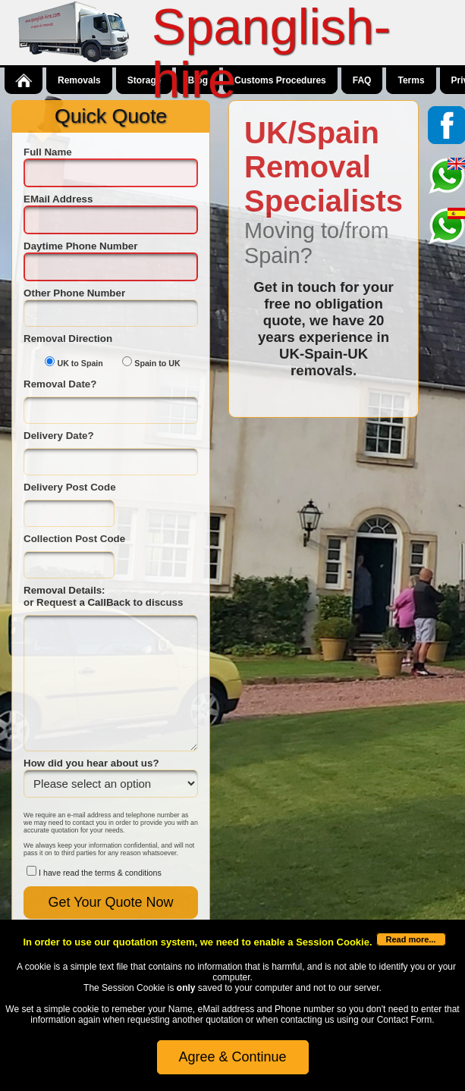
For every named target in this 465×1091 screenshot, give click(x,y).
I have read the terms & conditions (100, 872)
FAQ (362, 80)
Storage (144, 80)
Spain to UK (157, 363)
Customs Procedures (280, 80)
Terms (410, 80)
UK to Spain (79, 363)
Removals (79, 80)
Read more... (411, 939)
